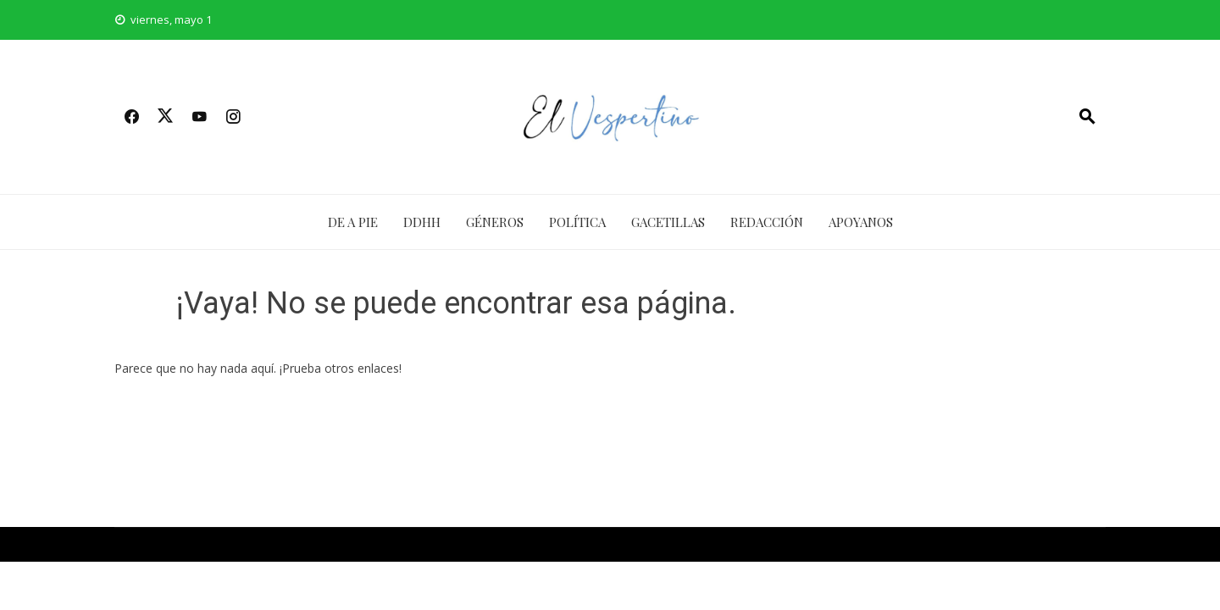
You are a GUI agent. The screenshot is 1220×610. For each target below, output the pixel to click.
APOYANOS (861, 222)
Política (577, 222)
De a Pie (353, 222)
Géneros (495, 222)
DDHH (422, 222)
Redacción (766, 222)
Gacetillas (668, 222)
